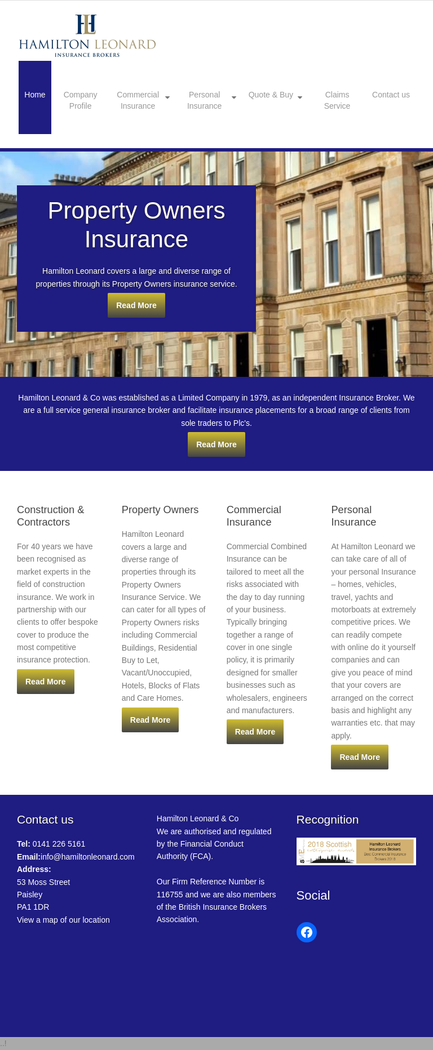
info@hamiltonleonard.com (76, 856)
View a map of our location (63, 919)
